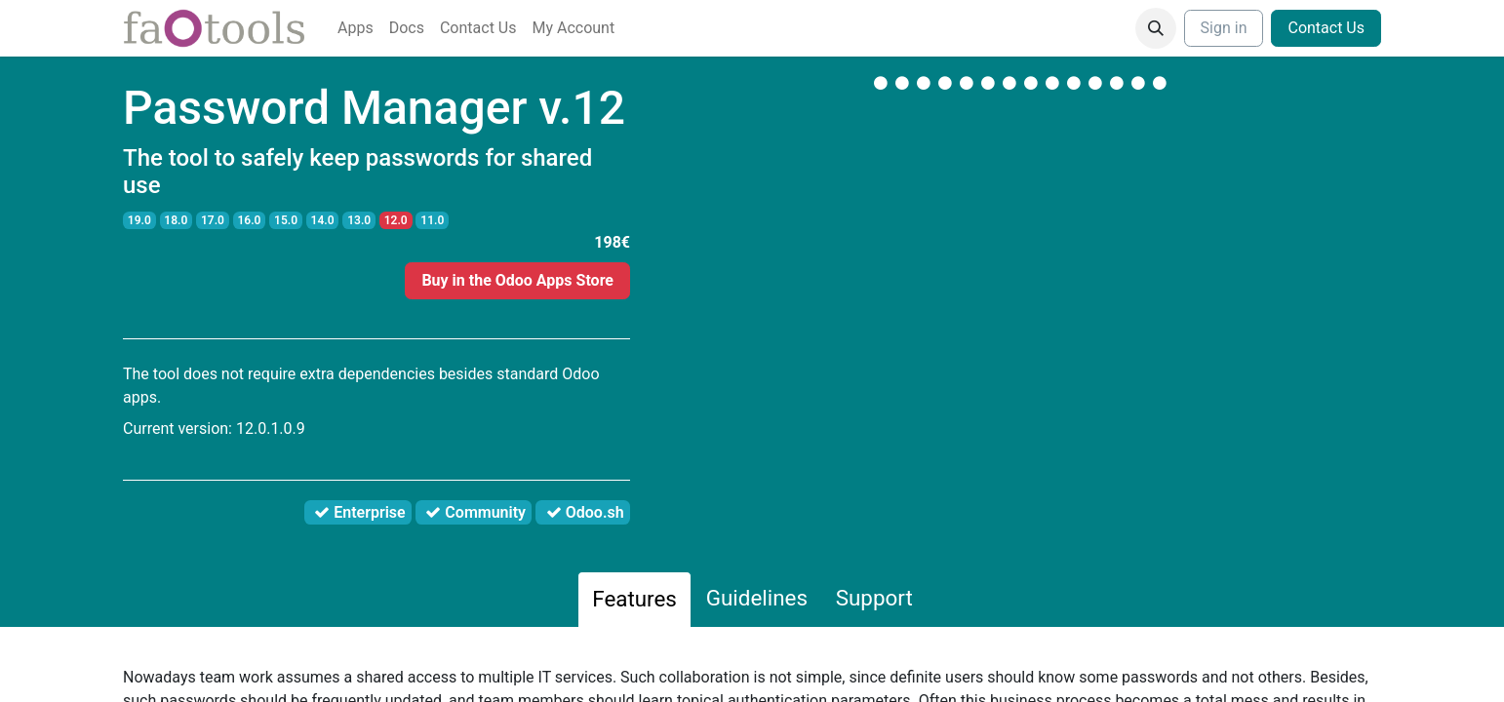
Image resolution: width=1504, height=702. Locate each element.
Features (634, 598)
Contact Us (1326, 28)
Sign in (1224, 28)
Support (874, 597)
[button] (1155, 28)
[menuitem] (355, 28)
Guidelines (757, 597)
